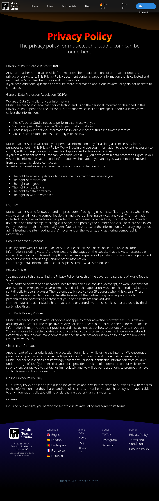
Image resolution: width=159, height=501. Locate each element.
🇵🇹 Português (56, 445)
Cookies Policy (139, 449)
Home (34, 6)
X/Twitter (108, 445)
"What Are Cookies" (95, 263)
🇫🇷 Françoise (56, 450)
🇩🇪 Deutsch (55, 456)
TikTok (106, 435)
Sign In (124, 6)
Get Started (143, 7)
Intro (50, 6)
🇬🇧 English (54, 435)
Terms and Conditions (136, 442)
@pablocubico (23, 455)
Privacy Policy (138, 435)
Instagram (109, 440)
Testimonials (69, 6)
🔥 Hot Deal (103, 6)
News (82, 437)
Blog (87, 6)
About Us (82, 450)
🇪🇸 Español (54, 440)
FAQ (81, 443)
